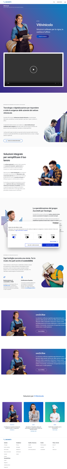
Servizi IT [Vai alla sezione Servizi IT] (54, 444)
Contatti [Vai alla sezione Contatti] (5, 454)
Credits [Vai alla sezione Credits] (17, 454)
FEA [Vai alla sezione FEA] (53, 447)
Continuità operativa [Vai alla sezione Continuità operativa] (32, 449)
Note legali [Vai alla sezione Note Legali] (18, 447)
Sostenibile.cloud (6, 285)
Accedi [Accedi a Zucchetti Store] (5, 460)
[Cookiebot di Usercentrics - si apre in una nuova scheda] (53, 223)
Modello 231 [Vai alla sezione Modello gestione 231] (18, 449)
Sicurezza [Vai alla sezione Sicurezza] (30, 447)
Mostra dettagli (53, 241)
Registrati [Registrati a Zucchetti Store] (5, 462)
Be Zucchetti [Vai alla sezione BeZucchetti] (6, 449)
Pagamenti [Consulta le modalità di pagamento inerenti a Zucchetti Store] (6, 467)
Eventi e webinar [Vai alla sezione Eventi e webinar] (7, 447)
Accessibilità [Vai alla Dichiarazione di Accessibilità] (42, 449)
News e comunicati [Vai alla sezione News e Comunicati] (7, 451)
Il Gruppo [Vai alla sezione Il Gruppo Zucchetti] (5, 444)
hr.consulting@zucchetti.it (30, 288)
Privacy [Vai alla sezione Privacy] (17, 444)
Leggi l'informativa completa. (21, 230)
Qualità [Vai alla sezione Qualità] (29, 444)
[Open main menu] (65, 2)
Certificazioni (18, 451)
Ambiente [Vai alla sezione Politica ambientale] (42, 447)
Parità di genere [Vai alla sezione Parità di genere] (43, 444)
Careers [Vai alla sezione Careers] (5, 456)
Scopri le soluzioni (43, 36)
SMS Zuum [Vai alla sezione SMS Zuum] (54, 449)
